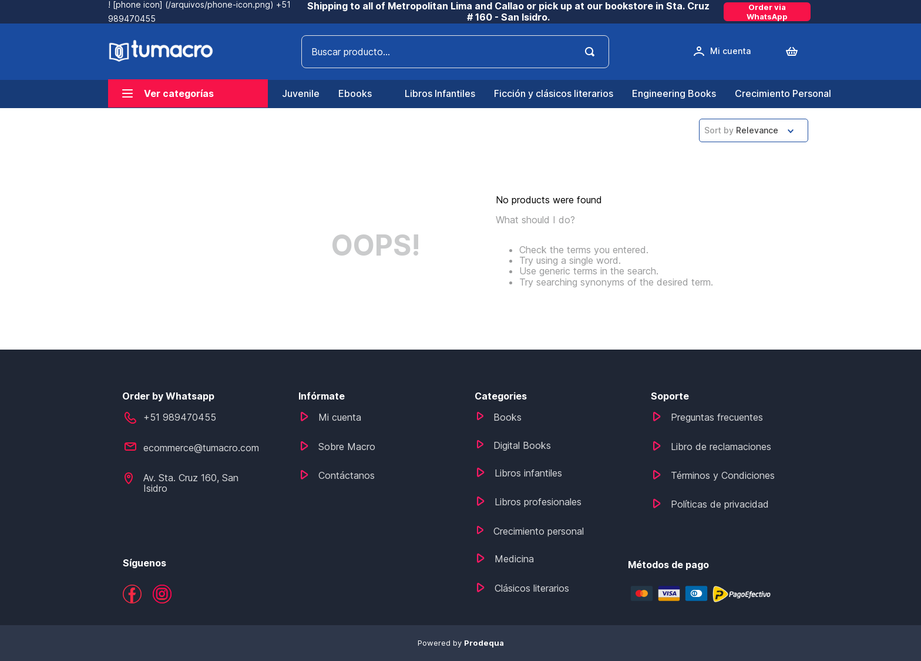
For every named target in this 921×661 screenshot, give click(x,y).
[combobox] (455, 51)
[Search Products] (592, 52)
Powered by (461, 642)
